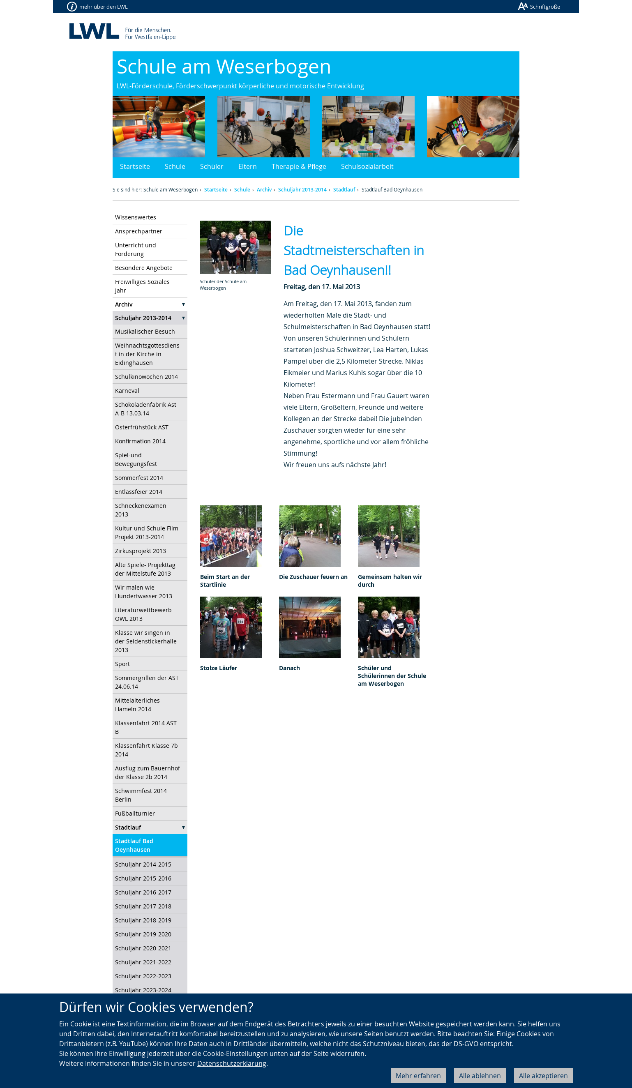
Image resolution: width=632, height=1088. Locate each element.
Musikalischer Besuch (145, 331)
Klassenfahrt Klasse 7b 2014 (146, 750)
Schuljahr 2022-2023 (143, 976)
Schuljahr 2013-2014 (302, 189)
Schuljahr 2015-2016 (143, 878)
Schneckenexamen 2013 (140, 510)
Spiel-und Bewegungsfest (136, 459)
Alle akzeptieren (543, 1075)
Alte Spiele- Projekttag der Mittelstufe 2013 (145, 569)
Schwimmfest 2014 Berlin (141, 795)
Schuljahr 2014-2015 (143, 864)
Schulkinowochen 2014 (146, 376)
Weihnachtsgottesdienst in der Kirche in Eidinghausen (147, 354)
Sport (122, 664)
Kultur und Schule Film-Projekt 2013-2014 (147, 532)
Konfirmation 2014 (140, 441)
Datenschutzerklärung (231, 1063)
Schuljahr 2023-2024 (143, 990)
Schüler (212, 166)
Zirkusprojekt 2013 (140, 551)
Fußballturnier (135, 813)
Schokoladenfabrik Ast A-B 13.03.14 (145, 409)
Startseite (135, 166)
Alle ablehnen (480, 1075)
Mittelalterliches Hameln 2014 (137, 704)
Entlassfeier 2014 (138, 492)
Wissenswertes (135, 217)
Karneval (127, 390)
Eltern (247, 166)
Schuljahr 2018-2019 (143, 920)
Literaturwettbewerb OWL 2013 (143, 614)
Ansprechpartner (138, 231)
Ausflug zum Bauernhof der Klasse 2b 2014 (147, 772)
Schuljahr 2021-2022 (143, 962)
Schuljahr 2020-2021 (143, 948)
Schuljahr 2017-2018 (143, 906)
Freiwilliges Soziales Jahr (142, 286)
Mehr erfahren (418, 1075)
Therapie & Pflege (299, 166)
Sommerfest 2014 (139, 478)
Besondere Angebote (144, 268)
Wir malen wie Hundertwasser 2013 (143, 591)
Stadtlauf (344, 189)
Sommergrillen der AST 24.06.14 (147, 682)
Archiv (264, 189)
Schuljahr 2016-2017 (143, 892)
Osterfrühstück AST (141, 427)
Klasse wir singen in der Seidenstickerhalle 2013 (146, 641)
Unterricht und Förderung (135, 249)
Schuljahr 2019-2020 (143, 934)
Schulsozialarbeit (367, 166)
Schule (175, 166)
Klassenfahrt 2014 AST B (146, 727)
